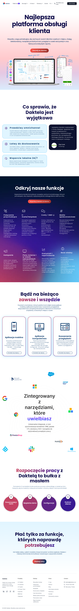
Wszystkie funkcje (37, 582)
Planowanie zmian (37, 598)
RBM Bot (20, 594)
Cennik (46, 3)
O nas (50, 582)
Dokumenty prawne (53, 596)
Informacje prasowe (53, 589)
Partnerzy (51, 591)
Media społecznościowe (39, 595)
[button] (16, 3)
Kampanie (35, 588)
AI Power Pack (21, 589)
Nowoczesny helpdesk (38, 590)
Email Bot (20, 591)
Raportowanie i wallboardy (37, 601)
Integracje (20, 596)
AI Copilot (20, 587)
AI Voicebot (21, 584)
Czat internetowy (37, 593)
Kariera (50, 584)
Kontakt (50, 594)
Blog (50, 587)
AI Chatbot (20, 582)
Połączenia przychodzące (36, 585)
